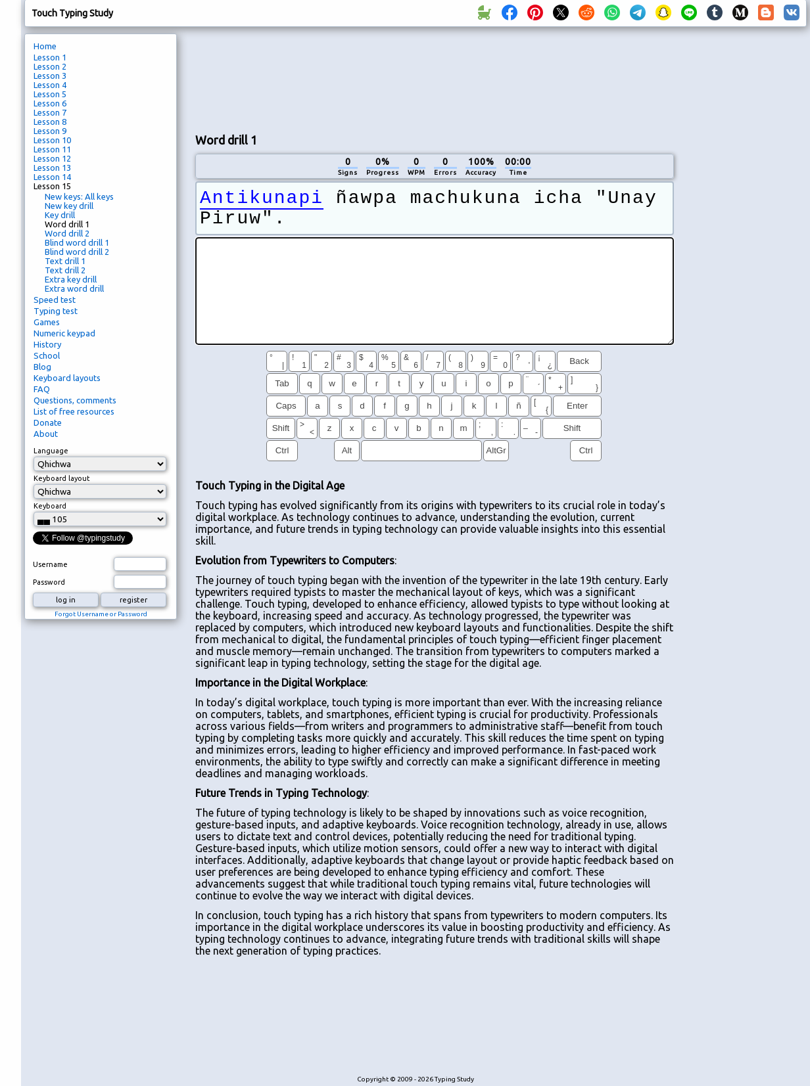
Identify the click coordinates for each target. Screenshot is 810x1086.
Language (51, 451)
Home (45, 46)
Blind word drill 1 (77, 242)
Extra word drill (74, 288)
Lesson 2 (50, 66)
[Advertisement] (240, 78)
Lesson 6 (50, 103)
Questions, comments (75, 400)
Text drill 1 (65, 260)
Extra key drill (71, 279)
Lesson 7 (50, 112)
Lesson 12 (52, 158)
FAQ (42, 389)
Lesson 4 (50, 84)
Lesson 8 (50, 121)
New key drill (69, 205)
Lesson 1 (50, 57)
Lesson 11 (52, 149)
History (47, 344)
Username (50, 564)
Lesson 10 (52, 140)
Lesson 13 (52, 167)
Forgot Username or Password (101, 614)
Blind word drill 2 (77, 251)
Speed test (55, 299)
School (47, 355)
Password (49, 582)
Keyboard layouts (67, 377)
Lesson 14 (52, 176)
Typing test (56, 310)
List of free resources (74, 411)
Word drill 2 (67, 233)
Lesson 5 (50, 94)
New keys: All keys (79, 196)
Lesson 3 (50, 75)
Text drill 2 (65, 270)
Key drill (60, 214)
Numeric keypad (64, 333)
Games (47, 322)
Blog (42, 366)
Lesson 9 (50, 130)
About (46, 433)
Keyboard (50, 506)
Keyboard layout (62, 478)
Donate (48, 422)
